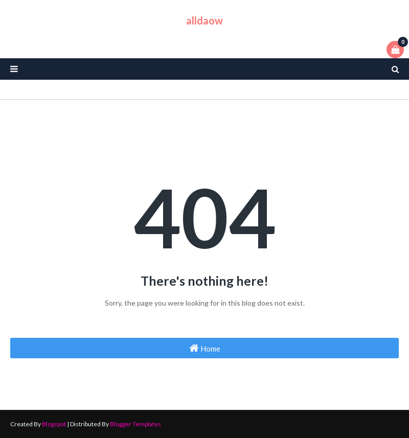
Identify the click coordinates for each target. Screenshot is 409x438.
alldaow (204, 20)
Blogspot (54, 424)
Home (204, 348)
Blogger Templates (135, 424)
